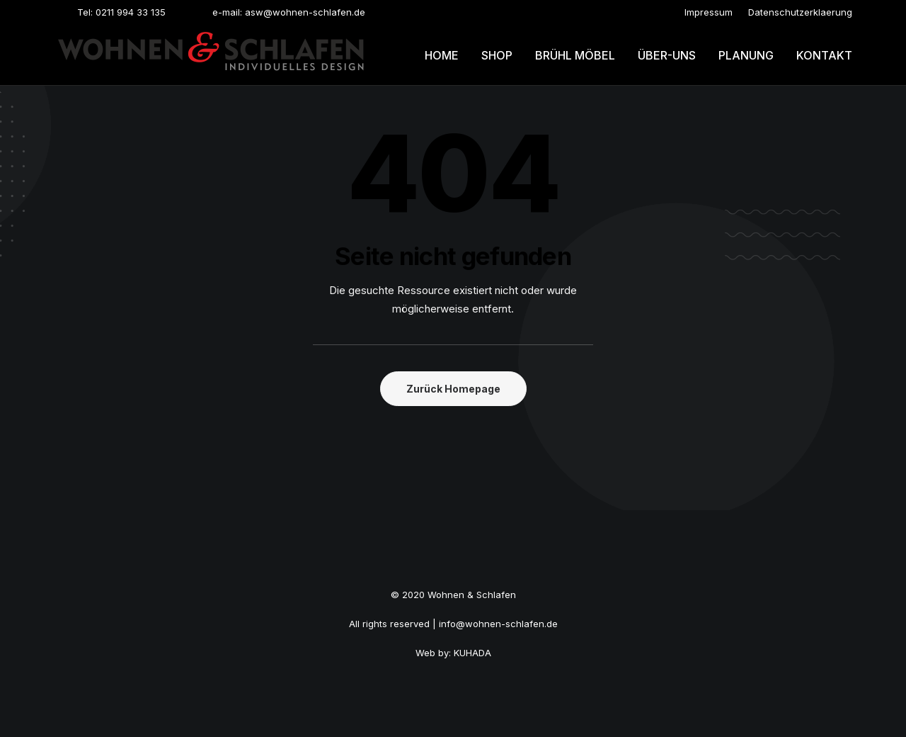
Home (442, 55)
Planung (746, 55)
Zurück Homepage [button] (453, 389)
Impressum (708, 12)
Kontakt (824, 55)
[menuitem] (708, 12)
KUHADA (472, 652)
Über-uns (667, 55)
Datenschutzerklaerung (800, 12)
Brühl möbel (575, 55)
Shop (496, 55)
